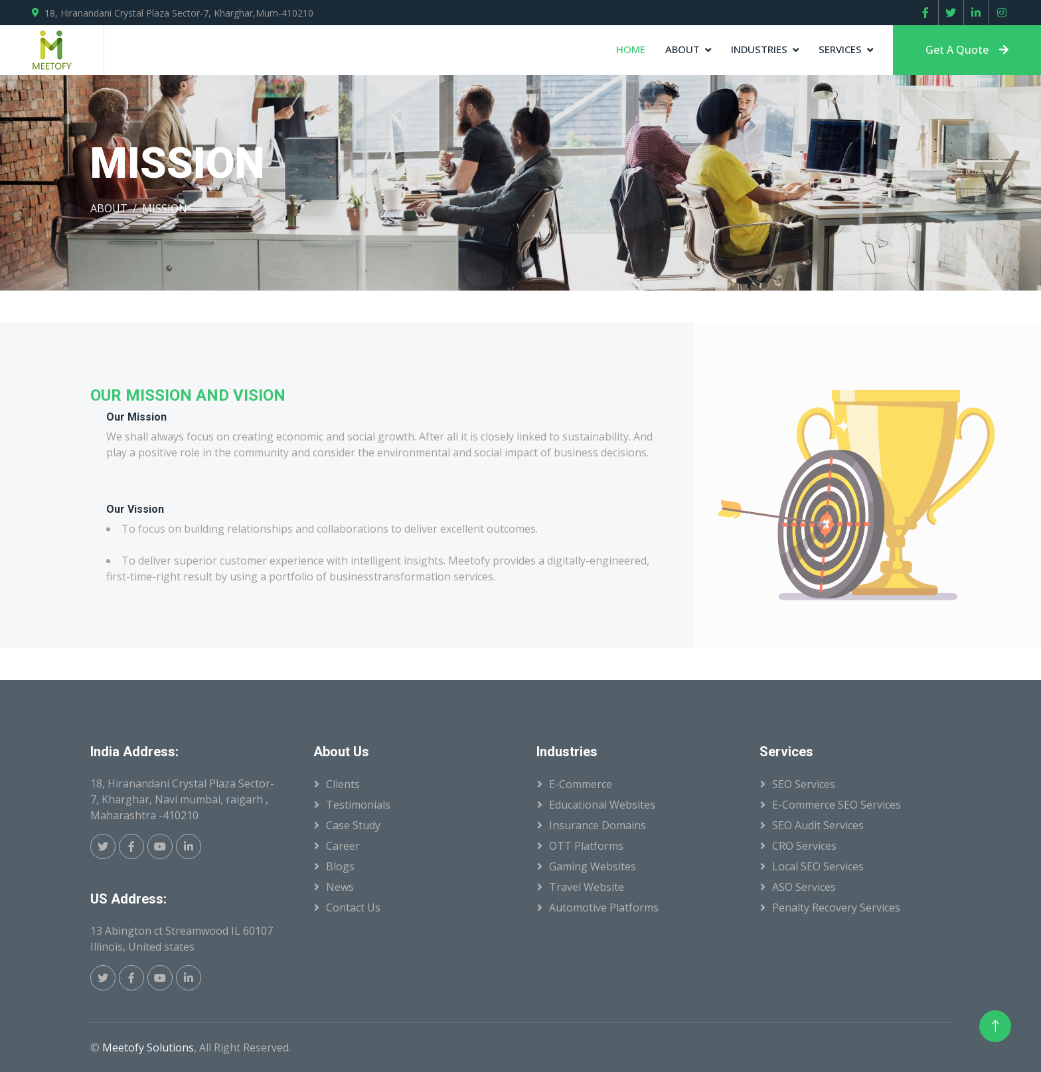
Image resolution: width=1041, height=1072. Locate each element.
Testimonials (358, 804)
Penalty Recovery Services (836, 907)
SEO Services (803, 784)
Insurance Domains (597, 825)
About (682, 49)
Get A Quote (966, 49)
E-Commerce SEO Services (836, 804)
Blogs (340, 866)
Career (343, 845)
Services (840, 49)
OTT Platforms (586, 845)
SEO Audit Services (818, 825)
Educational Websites (602, 804)
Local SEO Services (818, 866)
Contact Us (353, 907)
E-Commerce (580, 784)
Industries (759, 49)
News (340, 887)
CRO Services (804, 845)
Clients (343, 784)
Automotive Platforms (604, 907)
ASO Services (804, 887)
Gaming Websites (592, 866)
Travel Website (586, 887)
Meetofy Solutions (148, 1047)
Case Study (353, 825)
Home (630, 49)
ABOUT (108, 208)
